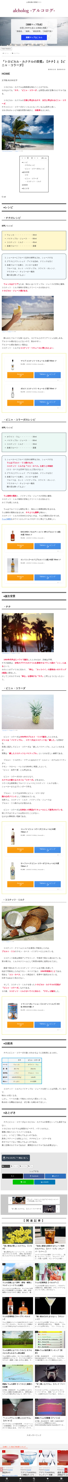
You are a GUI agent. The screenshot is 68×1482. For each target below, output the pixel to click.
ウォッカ (14, 1167)
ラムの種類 (6, 520)
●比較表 (25, 186)
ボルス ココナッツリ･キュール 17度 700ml (38, 390)
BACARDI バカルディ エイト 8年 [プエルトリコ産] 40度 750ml (40, 534)
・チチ (25, 176)
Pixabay (17, 151)
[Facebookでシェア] (34, 1177)
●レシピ (25, 162)
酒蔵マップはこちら (34, 37)
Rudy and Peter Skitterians (7, 151)
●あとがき (25, 190)
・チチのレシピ (29, 165)
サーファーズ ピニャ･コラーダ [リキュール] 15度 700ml (40, 866)
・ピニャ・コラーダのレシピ (34, 169)
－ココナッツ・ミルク (33, 182)
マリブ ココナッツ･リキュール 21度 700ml (38, 362)
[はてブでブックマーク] (55, 1177)
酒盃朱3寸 (6, 1474)
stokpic (4, 332)
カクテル (5, 1167)
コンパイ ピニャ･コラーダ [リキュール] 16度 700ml (38, 832)
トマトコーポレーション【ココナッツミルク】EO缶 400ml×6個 (40, 1006)
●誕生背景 (25, 173)
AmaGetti (10, 1471)
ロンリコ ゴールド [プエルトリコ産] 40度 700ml (41, 561)
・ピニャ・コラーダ (30, 179)
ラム (30, 1167)
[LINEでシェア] (23, 1183)
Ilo (3, 942)
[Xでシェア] (12, 1177)
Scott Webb (4, 731)
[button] (66, 1471)
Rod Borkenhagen (6, 654)
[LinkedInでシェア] (44, 1183)
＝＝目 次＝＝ (31, 158)
